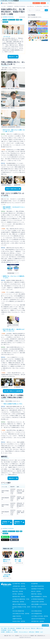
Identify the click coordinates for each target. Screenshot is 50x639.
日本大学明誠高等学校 (36, 613)
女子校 (17, 19)
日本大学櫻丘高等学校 (36, 611)
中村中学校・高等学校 (36, 607)
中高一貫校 (5, 19)
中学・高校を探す (11, 628)
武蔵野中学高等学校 (17, 618)
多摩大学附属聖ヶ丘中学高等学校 (39, 604)
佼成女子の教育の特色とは (12, 189)
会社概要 (3, 631)
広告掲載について (9, 631)
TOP (2, 628)
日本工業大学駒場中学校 (18, 611)
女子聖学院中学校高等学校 (37, 599)
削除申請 (37, 631)
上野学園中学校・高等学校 (18, 586)
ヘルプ (41, 631)
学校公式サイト (12, 56)
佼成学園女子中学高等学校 (8, 17)
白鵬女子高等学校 (16, 616)
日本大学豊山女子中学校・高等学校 (20, 613)
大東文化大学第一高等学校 (37, 601)
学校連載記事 (18, 628)
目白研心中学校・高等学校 (18, 621)
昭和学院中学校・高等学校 (18, 596)
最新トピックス (40, 628)
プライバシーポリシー (23, 631)
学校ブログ (33, 628)
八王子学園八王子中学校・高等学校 (39, 616)
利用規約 (16, 631)
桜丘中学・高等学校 (36, 591)
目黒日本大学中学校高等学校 (38, 618)
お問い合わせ (31, 631)
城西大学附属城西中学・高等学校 (39, 596)
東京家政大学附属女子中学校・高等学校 (21, 607)
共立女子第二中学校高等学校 (19, 588)
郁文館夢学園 (34, 583)
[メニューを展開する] (48, 3)
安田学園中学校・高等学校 (37, 621)
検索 (46, 10)
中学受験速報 (4, 630)
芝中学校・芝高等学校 (17, 594)
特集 (23, 628)
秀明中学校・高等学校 (36, 594)
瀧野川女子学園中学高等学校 (19, 604)
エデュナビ (27, 628)
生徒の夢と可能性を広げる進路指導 (12, 391)
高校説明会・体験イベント (18, 522)
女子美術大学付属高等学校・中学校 (20, 599)
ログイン (43, 3)
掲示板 (5, 628)
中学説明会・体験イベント (5, 522)
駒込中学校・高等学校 (17, 591)
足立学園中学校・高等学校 (18, 583)
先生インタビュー (11, 19)
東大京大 (9, 630)
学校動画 (14, 630)
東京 (21, 19)
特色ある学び (5, 21)
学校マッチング (36, 3)
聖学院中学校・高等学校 (18, 601)
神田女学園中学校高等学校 (37, 586)
